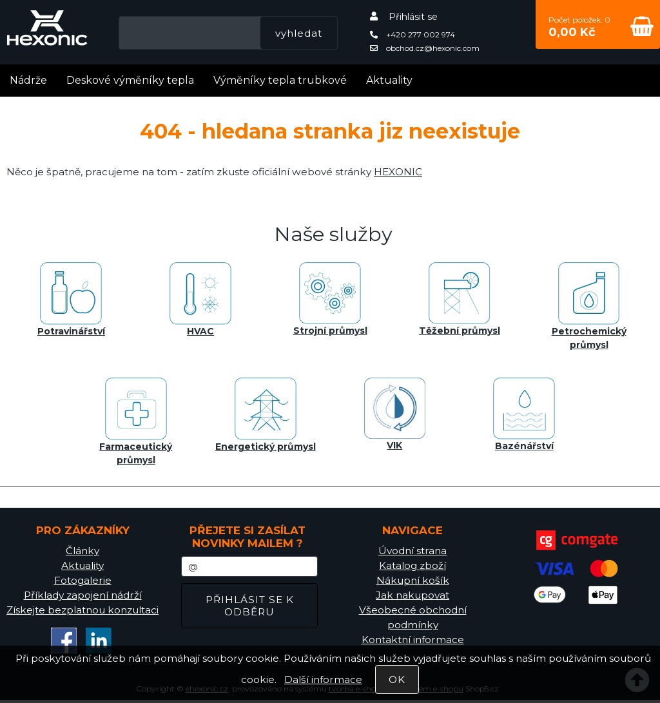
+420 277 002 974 (412, 34)
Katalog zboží (412, 565)
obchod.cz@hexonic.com (425, 48)
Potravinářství (71, 299)
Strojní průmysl (330, 299)
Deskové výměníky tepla (130, 80)
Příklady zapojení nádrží (83, 595)
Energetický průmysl (265, 415)
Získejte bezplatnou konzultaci (82, 610)
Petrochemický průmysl (589, 306)
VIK (394, 414)
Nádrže (28, 80)
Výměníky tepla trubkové (280, 80)
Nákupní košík (412, 580)
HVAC (200, 299)
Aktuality (389, 80)
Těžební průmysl (459, 299)
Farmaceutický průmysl (135, 422)
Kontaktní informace (413, 639)
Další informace (323, 679)
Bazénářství (524, 415)
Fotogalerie (83, 580)
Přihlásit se (413, 17)
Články (82, 550)
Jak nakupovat (412, 595)
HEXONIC (398, 172)
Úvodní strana (412, 550)
